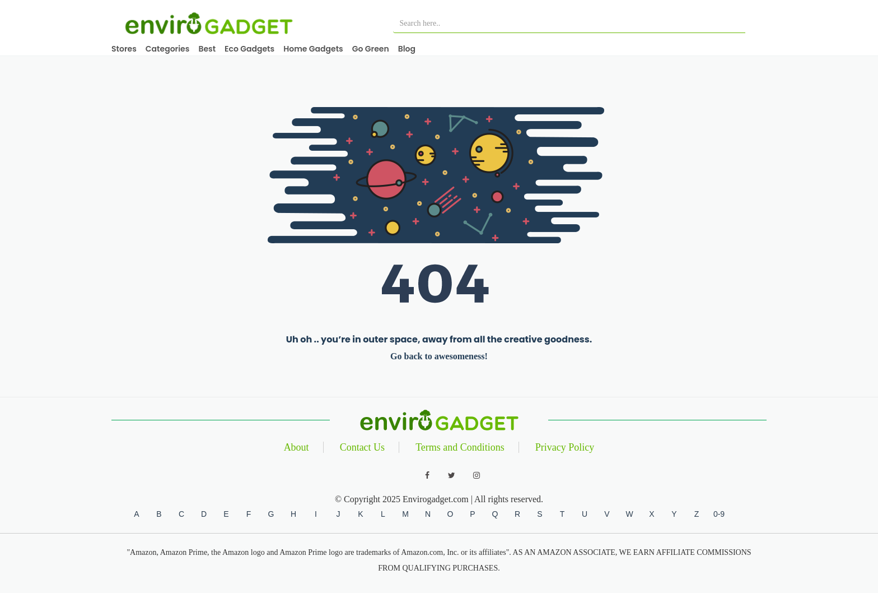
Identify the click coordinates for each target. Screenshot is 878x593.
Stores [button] (124, 48)
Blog (406, 48)
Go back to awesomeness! (439, 356)
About (296, 447)
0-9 (719, 513)
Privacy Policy (565, 447)
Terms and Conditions (460, 447)
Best (207, 48)
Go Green (370, 48)
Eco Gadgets (249, 48)
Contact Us (362, 447)
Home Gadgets (313, 48)
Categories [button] (168, 48)
